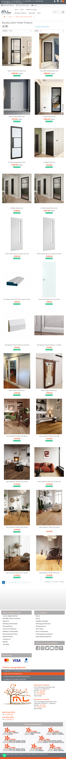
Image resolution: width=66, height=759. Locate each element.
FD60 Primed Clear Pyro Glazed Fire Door (49, 254)
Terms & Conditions (9, 629)
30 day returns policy (22, 5)
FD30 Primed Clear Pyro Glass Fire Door (17, 254)
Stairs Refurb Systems (43, 636)
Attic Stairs (40, 629)
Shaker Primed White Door (17, 116)
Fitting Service (41, 626)
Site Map (6, 644)
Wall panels (31, 13)
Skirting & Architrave (20, 13)
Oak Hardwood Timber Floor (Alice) (16, 436)
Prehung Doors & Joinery (44, 634)
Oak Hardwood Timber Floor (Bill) (49, 436)
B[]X (64, 757)
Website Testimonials (10, 631)
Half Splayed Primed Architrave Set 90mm (16, 345)
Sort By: (5, 30)
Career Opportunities (10, 616)
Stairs (39, 13)
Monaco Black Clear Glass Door (17, 71)
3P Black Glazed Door (49, 116)
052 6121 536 (39, 1)
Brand (10, 16)
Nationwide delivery (7, 5)
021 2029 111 (7, 3)
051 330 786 (41, 694)
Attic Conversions (42, 631)
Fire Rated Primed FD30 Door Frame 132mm (17, 299)
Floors (22, 9)
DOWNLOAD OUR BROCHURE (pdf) (17, 679)
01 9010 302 (17, 1)
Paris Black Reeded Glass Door (49, 71)
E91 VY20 (43, 705)
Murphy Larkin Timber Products (24, 16)
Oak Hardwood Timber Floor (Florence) (49, 481)
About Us (6, 621)
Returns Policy (8, 636)
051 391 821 (28, 1)
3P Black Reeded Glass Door (16, 162)
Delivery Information (10, 623)
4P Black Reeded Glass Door (49, 208)
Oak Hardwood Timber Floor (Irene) (17, 527)
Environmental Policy (10, 634)
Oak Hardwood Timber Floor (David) (17, 481)
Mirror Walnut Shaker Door (49, 390)
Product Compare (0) (42, 27)
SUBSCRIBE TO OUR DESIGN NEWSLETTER (19, 670)
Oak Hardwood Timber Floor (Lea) (49, 573)
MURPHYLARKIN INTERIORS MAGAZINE (18, 676)
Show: (36, 30)
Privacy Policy (7, 626)
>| (4, 585)
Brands (5, 642)
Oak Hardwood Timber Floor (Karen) (17, 573)
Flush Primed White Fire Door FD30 (49, 299)
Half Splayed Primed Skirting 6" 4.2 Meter (49, 345)
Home (34, 5)
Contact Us (6, 639)
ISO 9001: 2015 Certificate (11, 618)
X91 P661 (43, 690)
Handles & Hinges (31, 9)
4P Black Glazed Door (16, 208)
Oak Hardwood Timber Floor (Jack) (49, 527)
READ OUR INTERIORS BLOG (14, 673)
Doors (16, 9)
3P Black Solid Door (49, 162)
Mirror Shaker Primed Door (17, 390)
